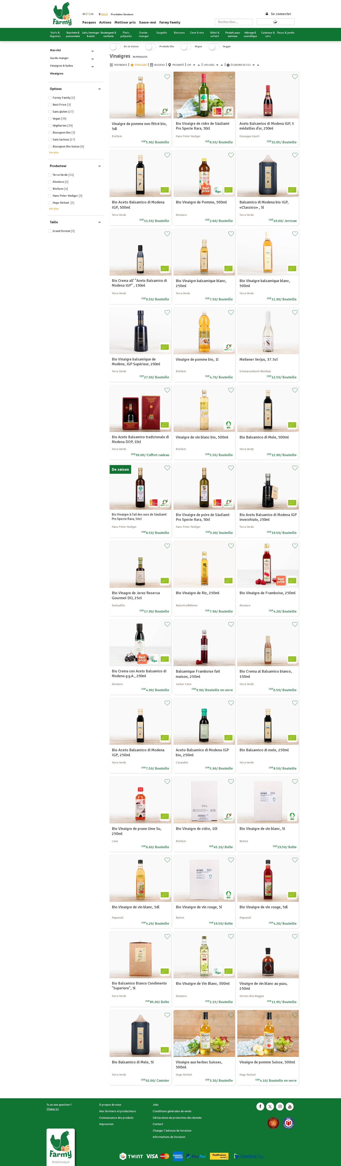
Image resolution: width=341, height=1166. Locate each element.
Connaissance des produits (116, 1118)
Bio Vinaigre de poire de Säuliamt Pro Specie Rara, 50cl (202, 517)
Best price (62, 105)
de (83, 14)
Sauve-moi (147, 22)
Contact (158, 1124)
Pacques (89, 22)
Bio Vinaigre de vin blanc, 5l (262, 828)
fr (88, 14)
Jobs (156, 1105)
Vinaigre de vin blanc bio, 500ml (202, 437)
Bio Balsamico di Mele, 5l (133, 1062)
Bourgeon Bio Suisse (68, 146)
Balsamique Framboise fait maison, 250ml (198, 674)
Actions (105, 22)
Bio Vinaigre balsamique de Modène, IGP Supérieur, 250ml (136, 361)
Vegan (60, 118)
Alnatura (61, 182)
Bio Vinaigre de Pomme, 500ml (201, 202)
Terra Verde (63, 175)
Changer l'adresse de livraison (172, 1130)
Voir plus (54, 152)
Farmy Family (169, 22)
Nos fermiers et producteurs (117, 1111)
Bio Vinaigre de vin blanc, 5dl (135, 907)
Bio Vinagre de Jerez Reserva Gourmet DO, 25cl (136, 595)
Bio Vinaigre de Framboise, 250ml (267, 593)
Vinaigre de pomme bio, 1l (197, 359)
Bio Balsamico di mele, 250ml (264, 750)
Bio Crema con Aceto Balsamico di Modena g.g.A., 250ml (139, 673)
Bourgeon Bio (64, 132)
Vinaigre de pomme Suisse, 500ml (267, 1062)
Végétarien (63, 125)
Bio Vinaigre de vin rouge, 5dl (263, 907)
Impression (106, 1124)
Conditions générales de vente (172, 1111)
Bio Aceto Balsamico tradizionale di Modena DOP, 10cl (140, 439)
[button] (104, 14)
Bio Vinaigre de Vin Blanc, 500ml (203, 983)
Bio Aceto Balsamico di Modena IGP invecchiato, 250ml (268, 517)
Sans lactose (64, 139)
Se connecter (278, 14)
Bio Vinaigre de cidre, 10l (196, 828)
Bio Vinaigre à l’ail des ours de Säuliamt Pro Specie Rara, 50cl (139, 517)
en (92, 14)
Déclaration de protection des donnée (177, 1118)
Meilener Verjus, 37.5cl (258, 359)
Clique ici (53, 1109)
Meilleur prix (125, 22)
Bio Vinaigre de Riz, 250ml (197, 593)
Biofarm (60, 189)
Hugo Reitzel (63, 203)
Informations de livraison (169, 1137)
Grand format (64, 231)
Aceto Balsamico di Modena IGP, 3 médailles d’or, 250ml (266, 126)
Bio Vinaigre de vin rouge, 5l (199, 907)
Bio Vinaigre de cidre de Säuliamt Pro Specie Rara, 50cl (202, 126)
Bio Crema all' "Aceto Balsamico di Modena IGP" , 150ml (139, 283)
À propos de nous (110, 1105)
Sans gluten (63, 111)
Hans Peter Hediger (67, 196)
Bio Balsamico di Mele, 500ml (264, 437)
